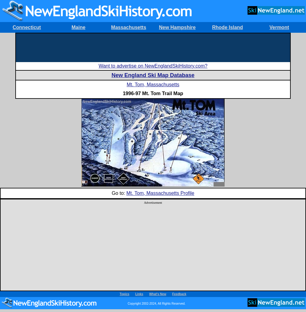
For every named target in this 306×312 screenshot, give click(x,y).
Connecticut (27, 27)
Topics (124, 294)
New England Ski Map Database (152, 75)
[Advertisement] (153, 47)
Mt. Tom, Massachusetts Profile (160, 193)
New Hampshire (177, 27)
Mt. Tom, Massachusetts (153, 84)
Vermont (279, 27)
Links (139, 294)
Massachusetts (128, 27)
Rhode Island (227, 27)
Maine (78, 27)
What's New (157, 294)
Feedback (179, 294)
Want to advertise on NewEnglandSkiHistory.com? (153, 66)
